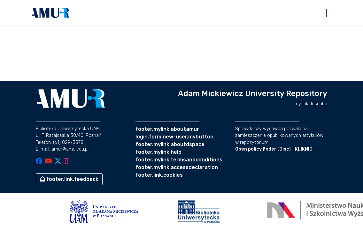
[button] (50, 13)
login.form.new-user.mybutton (174, 137)
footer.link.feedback (69, 179)
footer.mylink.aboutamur (167, 129)
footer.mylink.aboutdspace (170, 144)
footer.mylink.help (158, 152)
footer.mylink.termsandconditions (178, 160)
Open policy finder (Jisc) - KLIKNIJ (274, 149)
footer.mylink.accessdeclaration (176, 167)
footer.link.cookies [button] (159, 175)
